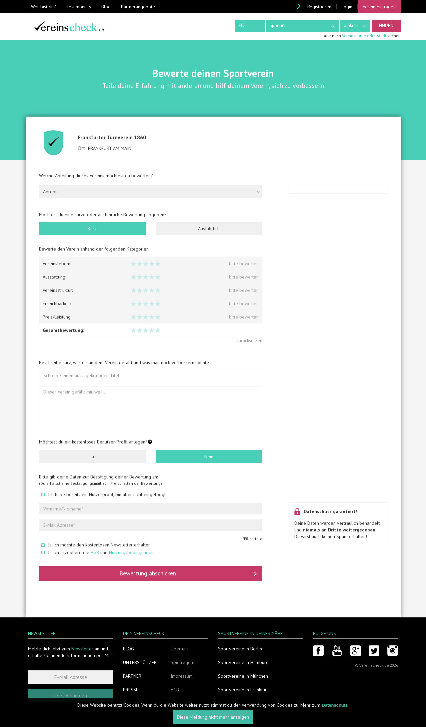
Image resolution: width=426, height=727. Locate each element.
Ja (92, 456)
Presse (130, 690)
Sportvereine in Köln (238, 703)
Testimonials (78, 7)
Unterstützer (140, 662)
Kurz (92, 229)
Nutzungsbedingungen (131, 552)
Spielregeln (182, 662)
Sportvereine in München (243, 676)
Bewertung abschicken (188, 573)
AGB (95, 552)
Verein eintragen (379, 7)
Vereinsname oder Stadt (364, 36)
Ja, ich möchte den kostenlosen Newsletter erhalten (96, 545)
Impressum (182, 676)
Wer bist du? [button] (43, 7)
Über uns (180, 649)
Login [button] (347, 7)
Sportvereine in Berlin (240, 649)
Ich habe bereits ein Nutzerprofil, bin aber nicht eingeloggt (103, 494)
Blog (106, 7)
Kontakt (133, 703)
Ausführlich (209, 229)
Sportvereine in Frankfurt (243, 690)
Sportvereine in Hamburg (243, 662)
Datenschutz (183, 703)
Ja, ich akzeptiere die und (97, 552)
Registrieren (319, 7)
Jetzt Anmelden (70, 695)
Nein (208, 456)
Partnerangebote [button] (138, 7)
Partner (132, 676)
